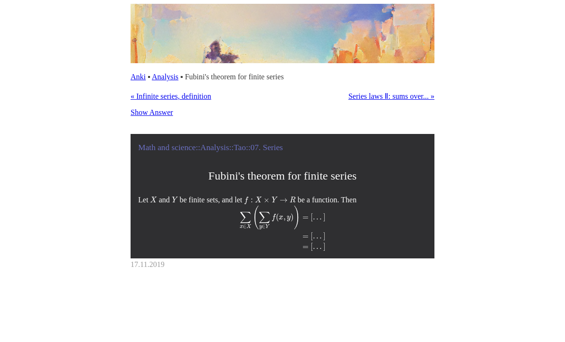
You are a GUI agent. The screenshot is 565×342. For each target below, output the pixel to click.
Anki (138, 77)
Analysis (165, 77)
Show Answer (152, 112)
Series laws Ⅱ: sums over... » (391, 96)
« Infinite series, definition (171, 96)
